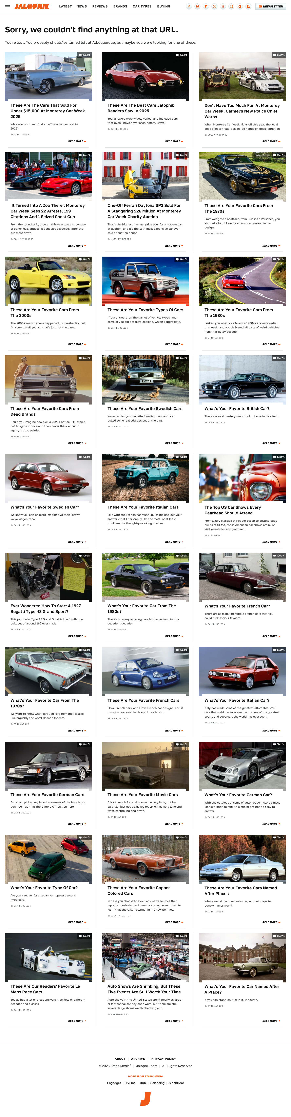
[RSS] (248, 6)
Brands (120, 6)
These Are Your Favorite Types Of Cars (145, 309)
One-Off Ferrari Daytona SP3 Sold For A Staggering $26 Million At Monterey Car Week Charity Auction (144, 211)
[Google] (240, 6)
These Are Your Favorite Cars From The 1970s (239, 208)
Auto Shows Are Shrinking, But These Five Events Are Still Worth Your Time (144, 989)
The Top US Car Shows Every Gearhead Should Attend (233, 510)
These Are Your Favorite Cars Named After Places (241, 891)
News (82, 6)
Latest (65, 6)
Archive (138, 1058)
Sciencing (157, 1083)
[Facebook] (189, 6)
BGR (143, 1083)
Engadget (114, 1083)
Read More (75, 141)
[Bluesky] (197, 6)
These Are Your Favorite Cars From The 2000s (45, 312)
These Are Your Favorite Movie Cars (143, 794)
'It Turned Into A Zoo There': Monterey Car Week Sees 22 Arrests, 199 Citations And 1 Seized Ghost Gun (48, 211)
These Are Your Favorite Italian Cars (143, 507)
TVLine (130, 1083)
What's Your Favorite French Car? (237, 606)
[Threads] (223, 6)
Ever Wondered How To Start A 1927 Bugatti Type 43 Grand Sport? (46, 608)
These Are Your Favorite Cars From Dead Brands (45, 411)
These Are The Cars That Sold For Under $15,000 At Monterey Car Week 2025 (48, 111)
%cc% (86, 54)
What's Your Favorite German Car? (238, 794)
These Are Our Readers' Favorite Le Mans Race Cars (45, 989)
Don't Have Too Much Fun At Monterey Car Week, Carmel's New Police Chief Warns (242, 111)
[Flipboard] (206, 6)
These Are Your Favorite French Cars (143, 700)
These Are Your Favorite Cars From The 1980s (239, 312)
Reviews (100, 6)
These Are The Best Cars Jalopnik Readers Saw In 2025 (141, 108)
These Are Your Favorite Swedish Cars (145, 408)
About (120, 1058)
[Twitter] (214, 6)
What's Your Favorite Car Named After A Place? (242, 989)
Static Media (120, 1066)
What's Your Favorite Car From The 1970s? (45, 703)
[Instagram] (231, 6)
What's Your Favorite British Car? (237, 408)
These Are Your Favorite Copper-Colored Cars (139, 890)
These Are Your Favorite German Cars (47, 794)
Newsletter (271, 6)
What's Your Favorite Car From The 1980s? (142, 608)
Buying (163, 6)
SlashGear (176, 1083)
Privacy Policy (163, 1058)
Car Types (142, 6)
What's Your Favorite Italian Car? (237, 700)
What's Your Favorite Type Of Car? (44, 887)
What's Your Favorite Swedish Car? (45, 507)
